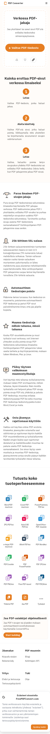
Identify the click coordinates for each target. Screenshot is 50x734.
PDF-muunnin (32, 650)
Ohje (27, 679)
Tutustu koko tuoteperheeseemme (25, 481)
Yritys (5, 673)
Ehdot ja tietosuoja (11, 679)
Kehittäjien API (32, 661)
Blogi (27, 656)
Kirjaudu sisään (9, 656)
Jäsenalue (7, 650)
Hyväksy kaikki (39, 727)
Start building (13, 635)
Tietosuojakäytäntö (11, 683)
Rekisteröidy (8, 661)
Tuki (27, 673)
